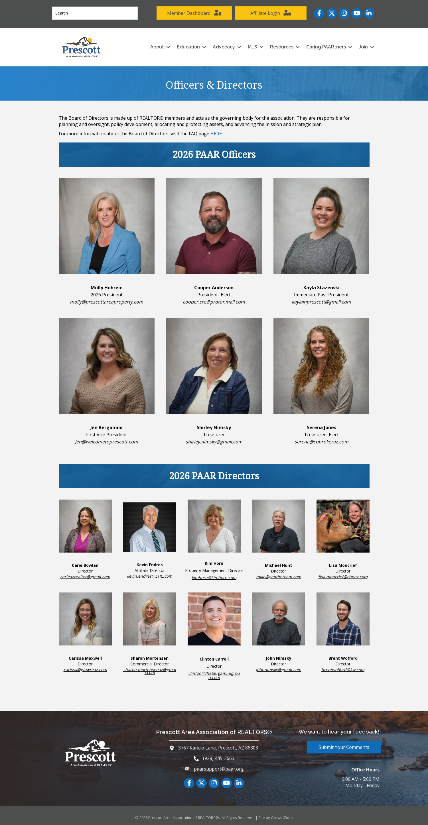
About (156, 45)
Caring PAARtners (325, 45)
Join (362, 45)
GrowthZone (282, 816)
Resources (281, 45)
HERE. (216, 132)
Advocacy (223, 45)
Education (187, 45)
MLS (251, 45)
